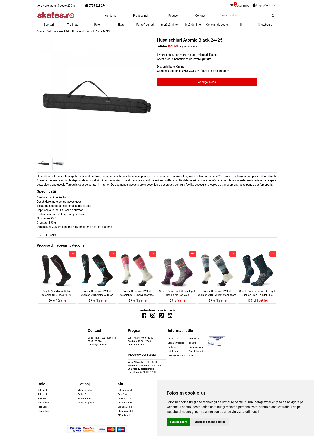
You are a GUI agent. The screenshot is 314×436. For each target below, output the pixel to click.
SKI (49, 31)
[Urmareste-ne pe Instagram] (153, 316)
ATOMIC (50, 235)
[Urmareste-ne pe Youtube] (170, 316)
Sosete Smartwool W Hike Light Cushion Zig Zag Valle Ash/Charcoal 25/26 (177, 294)
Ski (241, 24)
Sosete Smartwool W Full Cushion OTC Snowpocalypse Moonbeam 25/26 (137, 294)
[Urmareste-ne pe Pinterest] (161, 316)
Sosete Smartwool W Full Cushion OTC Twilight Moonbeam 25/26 (217, 294)
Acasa (40, 31)
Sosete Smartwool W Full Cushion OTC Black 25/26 (56, 293)
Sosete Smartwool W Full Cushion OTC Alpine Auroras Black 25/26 (97, 294)
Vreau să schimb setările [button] (209, 421)
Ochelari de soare (217, 24)
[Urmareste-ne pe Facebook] (144, 316)
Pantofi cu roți (145, 24)
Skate (120, 24)
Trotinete (72, 24)
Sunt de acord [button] (178, 421)
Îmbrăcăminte (169, 24)
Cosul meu (240, 4)
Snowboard (265, 24)
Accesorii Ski (61, 31)
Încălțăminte (193, 24)
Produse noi (140, 15)
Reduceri (173, 15)
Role (97, 24)
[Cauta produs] (273, 16)
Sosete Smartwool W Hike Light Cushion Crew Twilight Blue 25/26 (257, 294)
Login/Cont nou (266, 5)
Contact (200, 15)
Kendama (110, 15)
